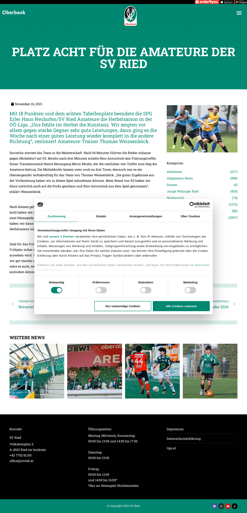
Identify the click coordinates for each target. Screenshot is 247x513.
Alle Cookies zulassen (181, 306)
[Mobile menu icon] (239, 13)
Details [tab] (101, 216)
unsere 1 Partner (61, 236)
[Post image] (37, 371)
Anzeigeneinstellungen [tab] (145, 216)
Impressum (175, 429)
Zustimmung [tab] (57, 216)
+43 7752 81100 (21, 455)
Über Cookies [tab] (190, 216)
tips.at (171, 448)
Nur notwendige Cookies (122, 306)
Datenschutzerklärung (184, 438)
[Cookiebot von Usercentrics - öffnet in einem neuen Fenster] (192, 205)
